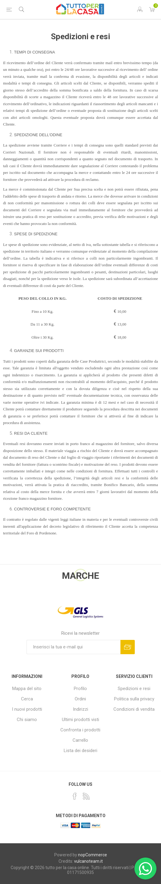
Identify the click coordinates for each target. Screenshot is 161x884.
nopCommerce (92, 854)
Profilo (80, 688)
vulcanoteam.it (88, 861)
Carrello (80, 740)
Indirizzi (80, 709)
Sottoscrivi (127, 647)
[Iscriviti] (73, 647)
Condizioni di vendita (134, 709)
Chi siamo (27, 719)
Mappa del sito (26, 688)
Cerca (27, 699)
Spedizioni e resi (134, 688)
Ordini (80, 699)
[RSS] (86, 796)
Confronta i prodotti (80, 730)
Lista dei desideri (80, 750)
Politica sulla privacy (134, 699)
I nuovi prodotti (27, 709)
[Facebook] (75, 796)
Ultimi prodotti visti (80, 719)
